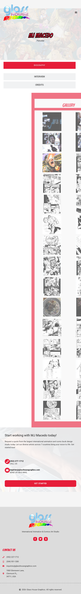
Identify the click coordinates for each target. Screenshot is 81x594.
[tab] (40, 65)
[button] (76, 12)
